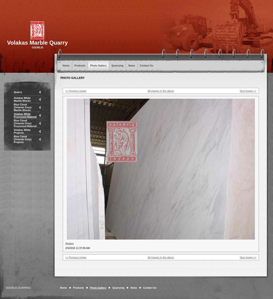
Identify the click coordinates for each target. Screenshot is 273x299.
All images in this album (161, 90)
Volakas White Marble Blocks (22, 99)
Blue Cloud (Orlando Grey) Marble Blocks (23, 107)
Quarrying (117, 65)
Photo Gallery (98, 65)
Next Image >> (248, 90)
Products (80, 65)
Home (66, 65)
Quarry (18, 92)
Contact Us (146, 65)
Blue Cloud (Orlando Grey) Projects (23, 139)
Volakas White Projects (22, 131)
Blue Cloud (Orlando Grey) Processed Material (25, 123)
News (131, 65)
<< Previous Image (75, 90)
